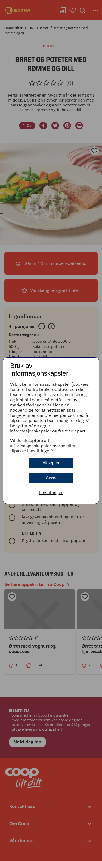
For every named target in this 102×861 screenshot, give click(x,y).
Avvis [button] (51, 477)
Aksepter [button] (51, 463)
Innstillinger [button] (51, 492)
